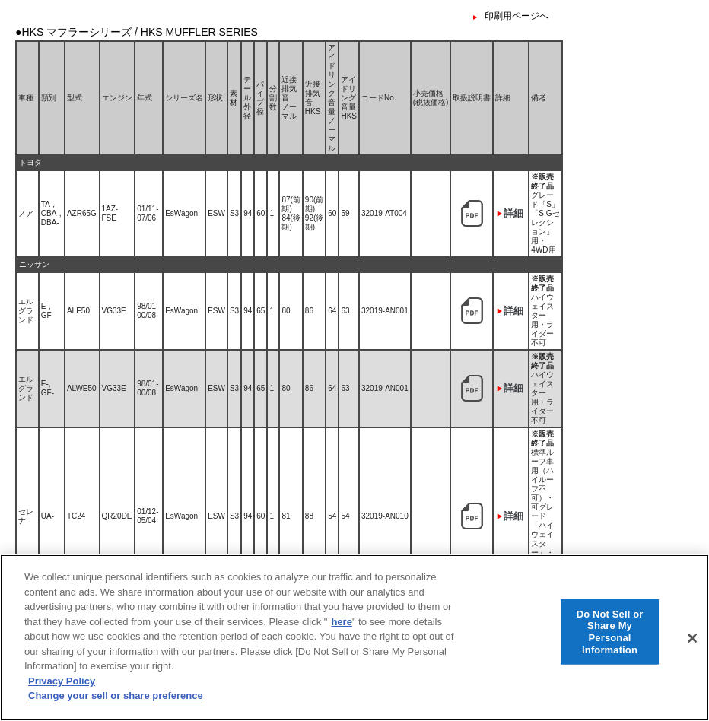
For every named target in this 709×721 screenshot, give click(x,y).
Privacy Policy (61, 691)
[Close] (692, 648)
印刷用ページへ (516, 16)
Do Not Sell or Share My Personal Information (610, 642)
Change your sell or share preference (115, 707)
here (341, 632)
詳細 (513, 213)
